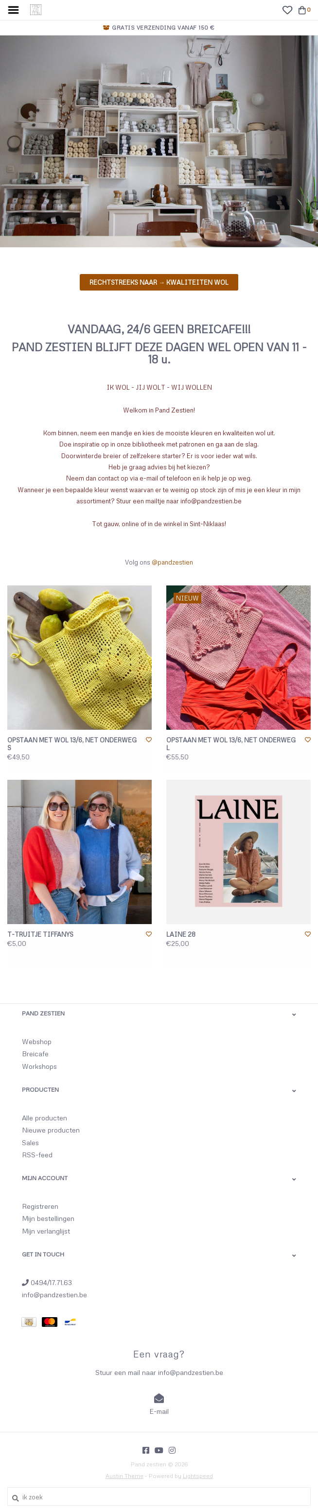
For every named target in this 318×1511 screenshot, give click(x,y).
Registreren (40, 1206)
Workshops (39, 1066)
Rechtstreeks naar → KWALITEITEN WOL (159, 282)
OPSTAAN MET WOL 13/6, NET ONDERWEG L (231, 744)
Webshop (37, 1041)
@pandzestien (172, 562)
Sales (30, 1142)
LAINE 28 (180, 934)
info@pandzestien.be (54, 1294)
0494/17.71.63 (47, 1282)
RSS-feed (37, 1154)
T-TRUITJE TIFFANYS (40, 934)
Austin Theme (124, 1475)
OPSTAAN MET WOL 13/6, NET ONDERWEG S (72, 744)
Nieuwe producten (51, 1130)
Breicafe (35, 1053)
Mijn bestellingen (48, 1218)
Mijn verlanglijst (46, 1231)
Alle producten (44, 1118)
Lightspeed (198, 1475)
